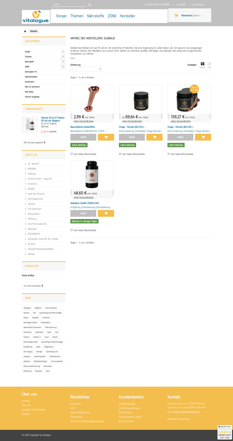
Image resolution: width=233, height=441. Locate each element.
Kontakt (181, 4)
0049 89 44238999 (157, 4)
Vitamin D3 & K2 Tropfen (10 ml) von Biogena (53, 119)
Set (34, 312)
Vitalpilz (35, 317)
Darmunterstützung (31, 366)
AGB (72, 408)
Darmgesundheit (30, 322)
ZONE (112, 15)
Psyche (26, 337)
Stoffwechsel (55, 356)
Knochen (46, 317)
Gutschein (27, 332)
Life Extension (34, 208)
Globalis (31, 188)
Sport (49, 332)
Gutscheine (29, 81)
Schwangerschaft (30, 342)
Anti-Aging (27, 351)
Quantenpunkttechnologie (52, 342)
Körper (61, 15)
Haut (47, 337)
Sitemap (25, 413)
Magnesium (49, 346)
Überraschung (50, 327)
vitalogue (27, 308)
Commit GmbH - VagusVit (39, 178)
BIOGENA (31, 168)
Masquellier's (33, 213)
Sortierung (75, 64)
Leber (38, 346)
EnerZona (32, 183)
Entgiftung (27, 346)
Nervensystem (40, 356)
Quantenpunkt (52, 351)
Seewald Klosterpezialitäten (40, 248)
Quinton (31, 243)
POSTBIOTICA (33, 233)
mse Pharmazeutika (37, 223)
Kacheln (202, 65)
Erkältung (27, 371)
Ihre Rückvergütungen (129, 408)
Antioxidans (45, 322)
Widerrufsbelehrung (79, 412)
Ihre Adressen (125, 412)
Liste (209, 65)
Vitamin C (37, 337)
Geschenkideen (31, 76)
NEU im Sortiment (32, 86)
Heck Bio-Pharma (35, 193)
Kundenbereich (131, 396)
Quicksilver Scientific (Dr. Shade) (42, 238)
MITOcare (32, 218)
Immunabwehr (57, 361)
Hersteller (127, 15)
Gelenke (26, 361)
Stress (25, 317)
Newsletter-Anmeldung (178, 418)
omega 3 (26, 356)
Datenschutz (76, 416)
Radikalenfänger (40, 361)
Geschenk (39, 332)
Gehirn (55, 337)
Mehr (72, 58)
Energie (39, 351)
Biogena (38, 308)
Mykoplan (32, 228)
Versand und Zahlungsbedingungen (87, 421)
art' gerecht (33, 163)
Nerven (26, 312)
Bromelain (48, 366)
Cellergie (31, 173)
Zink (57, 332)
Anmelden (198, 4)
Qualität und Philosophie (33, 409)
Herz (48, 371)
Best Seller (29, 91)
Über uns (26, 405)
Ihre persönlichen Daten (130, 416)
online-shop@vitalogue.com (187, 411)
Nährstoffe (95, 15)
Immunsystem (51, 308)
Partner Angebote (32, 96)
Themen (76, 15)
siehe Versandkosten (84, 121)
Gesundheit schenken (32, 327)
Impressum (75, 403)
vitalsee (31, 253)
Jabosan (31, 203)
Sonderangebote (34, 108)
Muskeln (38, 371)
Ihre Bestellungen (127, 403)
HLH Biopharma (35, 198)
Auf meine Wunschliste (84, 154)
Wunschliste (32, 266)
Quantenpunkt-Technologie (50, 312)
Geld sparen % (31, 71)
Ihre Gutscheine (126, 421)
